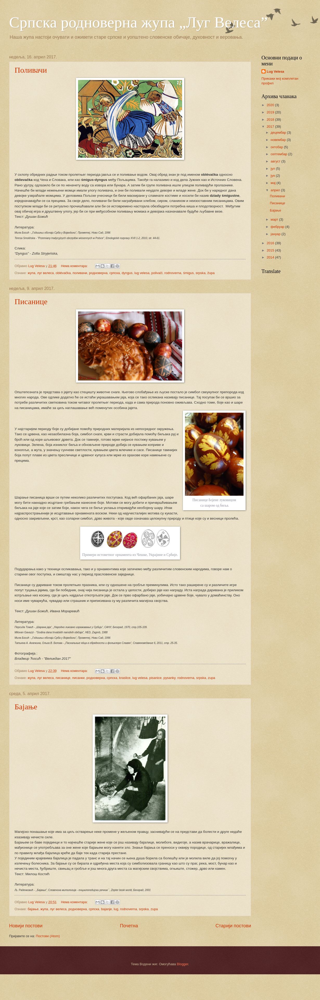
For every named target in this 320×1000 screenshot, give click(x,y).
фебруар (278, 227)
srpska (201, 273)
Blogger (182, 964)
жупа (31, 273)
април (276, 190)
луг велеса (45, 273)
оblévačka (63, 273)
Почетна (129, 925)
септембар (279, 154)
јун (273, 176)
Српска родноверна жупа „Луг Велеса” (138, 22)
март (275, 219)
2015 (271, 250)
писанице (63, 678)
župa (211, 273)
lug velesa (141, 273)
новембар (279, 140)
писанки (78, 678)
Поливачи (31, 70)
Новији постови (25, 925)
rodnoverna (172, 273)
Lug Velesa (275, 71)
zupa (211, 678)
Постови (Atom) (48, 936)
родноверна (98, 273)
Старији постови (233, 925)
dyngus (127, 273)
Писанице (31, 301)
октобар (277, 147)
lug (116, 909)
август (276, 161)
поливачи (80, 273)
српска (114, 273)
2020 (271, 105)
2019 (271, 112)
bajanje (106, 909)
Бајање (26, 706)
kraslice (125, 678)
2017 (271, 126)
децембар (279, 132)
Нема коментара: (75, 266)
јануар (276, 234)
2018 (271, 119)
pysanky (169, 678)
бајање (33, 909)
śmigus (188, 273)
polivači (157, 273)
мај (273, 183)
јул (273, 169)
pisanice (155, 678)
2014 (271, 257)
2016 (271, 243)
